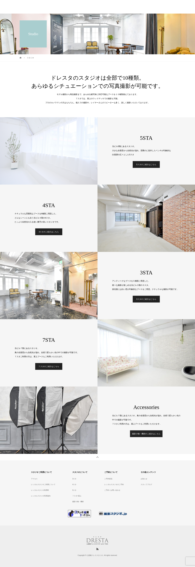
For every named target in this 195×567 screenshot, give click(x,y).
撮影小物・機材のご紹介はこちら (146, 434)
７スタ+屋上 (76, 496)
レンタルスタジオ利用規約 (41, 496)
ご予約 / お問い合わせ (112, 490)
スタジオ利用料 (121, 7)
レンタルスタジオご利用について (43, 484)
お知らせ (144, 479)
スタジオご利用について (80, 7)
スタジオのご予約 (163, 7)
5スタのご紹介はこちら (146, 164)
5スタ (74, 490)
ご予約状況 (147, 7)
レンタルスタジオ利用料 (40, 490)
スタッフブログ (146, 484)
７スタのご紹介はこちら (48, 366)
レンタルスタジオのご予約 (114, 484)
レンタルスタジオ (102, 7)
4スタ (74, 484)
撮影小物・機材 (78, 502)
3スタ (74, 479)
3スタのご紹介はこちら (146, 299)
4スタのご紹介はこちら (49, 232)
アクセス (135, 7)
